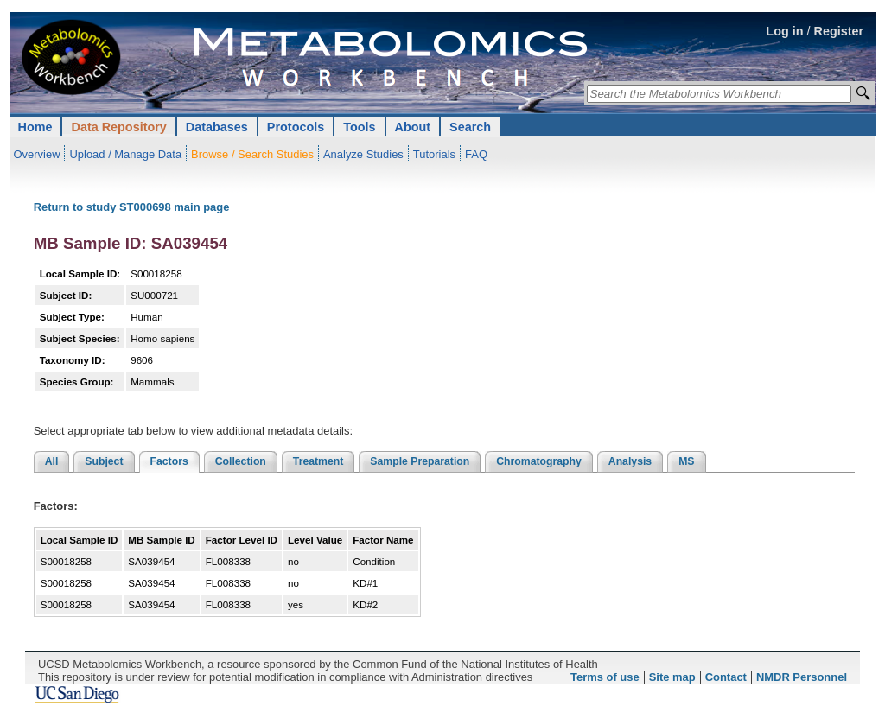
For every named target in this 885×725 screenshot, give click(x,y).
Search (470, 127)
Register (839, 31)
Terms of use (605, 677)
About (413, 127)
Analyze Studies (363, 154)
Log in (784, 31)
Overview (37, 154)
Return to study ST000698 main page (132, 206)
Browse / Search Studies (252, 154)
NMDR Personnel (801, 677)
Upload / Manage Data (125, 154)
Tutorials (434, 154)
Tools (359, 127)
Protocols (295, 127)
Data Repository (118, 127)
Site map (672, 677)
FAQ (476, 154)
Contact (726, 677)
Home (35, 127)
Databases (217, 127)
